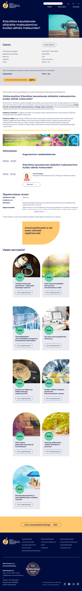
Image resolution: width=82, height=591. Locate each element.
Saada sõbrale (49, 45)
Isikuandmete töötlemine (68, 542)
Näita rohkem (41, 211)
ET (68, 3)
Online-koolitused (28, 542)
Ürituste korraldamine (48, 542)
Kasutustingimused (66, 539)
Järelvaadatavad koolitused (31, 551)
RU (73, 3)
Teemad (31, 184)
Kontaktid (44, 548)
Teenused (62, 7)
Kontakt (76, 7)
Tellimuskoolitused (47, 539)
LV (78, 3)
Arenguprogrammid (28, 545)
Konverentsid (26, 548)
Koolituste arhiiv (65, 548)
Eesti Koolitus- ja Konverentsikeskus (16, 92)
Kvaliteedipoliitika (66, 545)
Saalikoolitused (27, 539)
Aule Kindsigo (38, 174)
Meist (49, 7)
